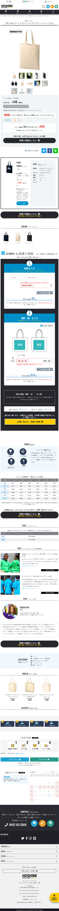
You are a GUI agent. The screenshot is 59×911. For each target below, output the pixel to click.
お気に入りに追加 (32, 150)
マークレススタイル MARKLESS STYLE (16, 106)
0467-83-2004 (16, 824)
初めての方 (43, 759)
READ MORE (49, 570)
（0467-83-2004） (34, 890)
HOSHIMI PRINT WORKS (7, 6)
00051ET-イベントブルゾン (29, 566)
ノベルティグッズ (37, 663)
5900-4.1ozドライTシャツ (29, 588)
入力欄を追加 (44, 293)
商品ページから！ (20, 753)
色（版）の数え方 (48, 325)
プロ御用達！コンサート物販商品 (41, 658)
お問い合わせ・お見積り (28, 871)
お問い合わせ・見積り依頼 (28, 422)
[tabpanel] (12, 689)
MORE (35, 737)
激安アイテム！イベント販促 (40, 660)
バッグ (34, 656)
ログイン (49, 1)
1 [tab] (29, 703)
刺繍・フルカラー (37, 665)
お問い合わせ (13, 759)
